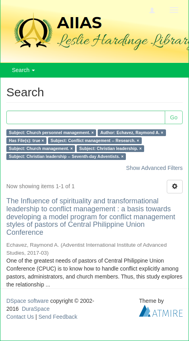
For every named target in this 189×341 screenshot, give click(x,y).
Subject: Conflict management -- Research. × (94, 140)
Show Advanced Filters (154, 168)
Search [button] (23, 70)
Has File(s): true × (26, 140)
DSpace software (27, 301)
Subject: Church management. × (41, 148)
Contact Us (20, 317)
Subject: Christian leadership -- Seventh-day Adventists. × (66, 156)
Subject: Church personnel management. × (51, 132)
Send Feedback (58, 317)
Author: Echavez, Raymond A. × (132, 132)
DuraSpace (36, 309)
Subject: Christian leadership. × (110, 148)
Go (173, 117)
